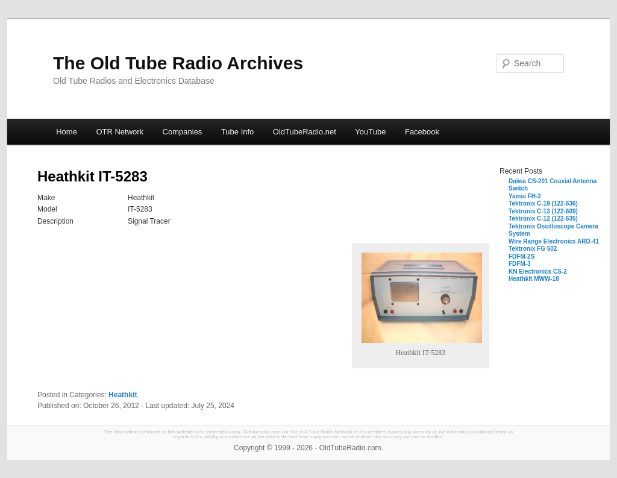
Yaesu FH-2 (525, 196)
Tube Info (237, 131)
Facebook (422, 131)
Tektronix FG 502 (533, 248)
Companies (182, 131)
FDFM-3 (520, 263)
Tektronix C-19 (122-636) (543, 203)
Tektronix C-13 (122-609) (543, 211)
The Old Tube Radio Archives (178, 63)
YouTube (370, 131)
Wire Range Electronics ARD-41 (554, 241)
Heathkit (122, 395)
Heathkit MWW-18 (534, 278)
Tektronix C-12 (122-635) (543, 218)
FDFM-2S (521, 256)
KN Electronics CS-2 (538, 271)
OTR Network (119, 131)
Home (66, 131)
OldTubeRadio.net (304, 131)
